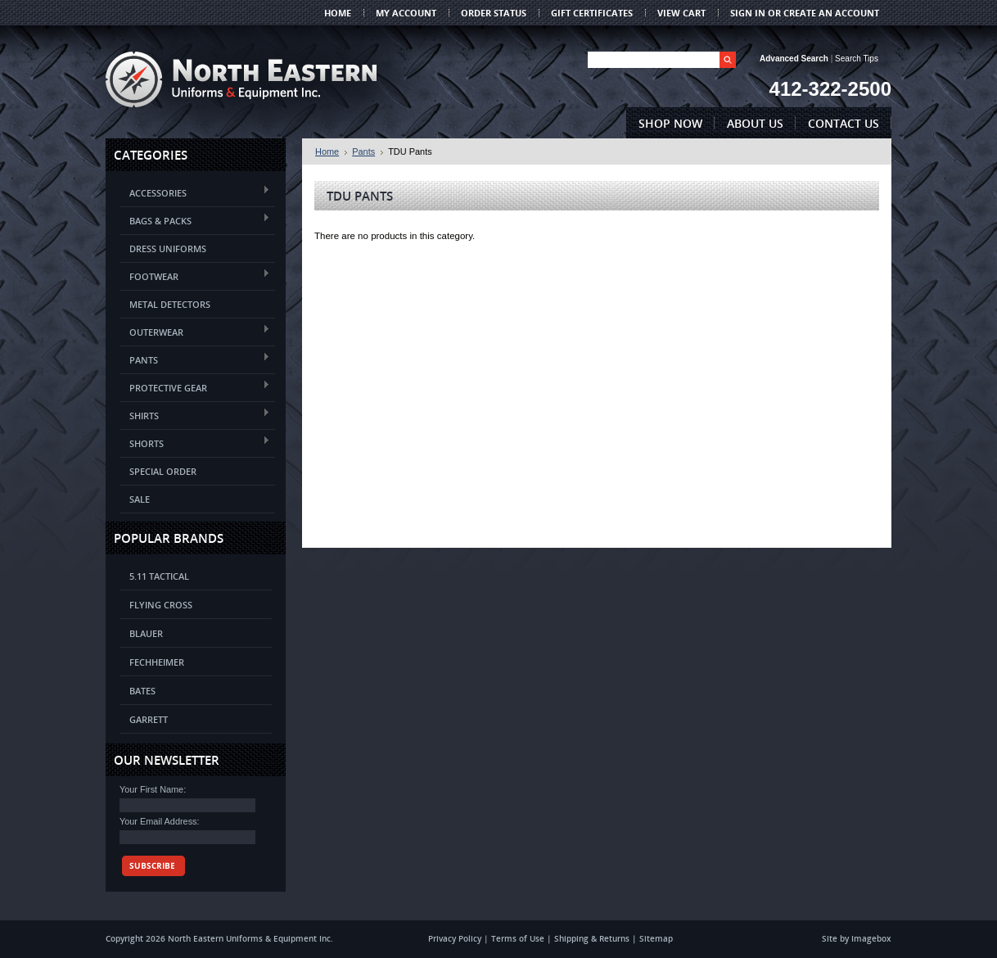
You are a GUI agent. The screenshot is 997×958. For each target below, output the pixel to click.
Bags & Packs (195, 220)
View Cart (681, 13)
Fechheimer (156, 662)
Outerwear (195, 331)
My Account (406, 13)
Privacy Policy (454, 938)
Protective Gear (195, 387)
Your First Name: (153, 789)
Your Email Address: (160, 821)
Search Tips (856, 58)
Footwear (195, 275)
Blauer (146, 633)
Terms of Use (517, 938)
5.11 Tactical (159, 576)
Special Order (162, 471)
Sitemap (656, 938)
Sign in (747, 13)
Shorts (195, 443)
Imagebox (871, 938)
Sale (139, 499)
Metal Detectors (169, 304)
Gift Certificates (592, 13)
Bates (142, 691)
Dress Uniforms (167, 248)
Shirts (195, 415)
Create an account (831, 13)
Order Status (493, 13)
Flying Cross (160, 605)
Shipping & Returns (591, 938)
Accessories (195, 192)
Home (327, 151)
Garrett (148, 719)
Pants (195, 359)
